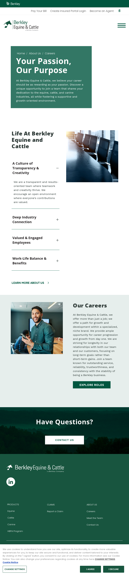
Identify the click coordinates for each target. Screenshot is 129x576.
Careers (91, 511)
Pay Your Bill (39, 11)
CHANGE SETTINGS (105, 560)
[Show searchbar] (119, 11)
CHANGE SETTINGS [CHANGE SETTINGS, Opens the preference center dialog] (15, 570)
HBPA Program (15, 531)
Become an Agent (102, 11)
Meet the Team (95, 518)
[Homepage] (21, 25)
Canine (11, 524)
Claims (51, 504)
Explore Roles (91, 385)
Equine (11, 511)
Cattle (10, 517)
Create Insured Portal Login (68, 11)
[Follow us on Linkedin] (10, 481)
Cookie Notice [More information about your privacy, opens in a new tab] (10, 563)
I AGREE (90, 570)
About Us (35, 53)
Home (21, 53)
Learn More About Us (28, 282)
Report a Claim (55, 511)
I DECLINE (114, 570)
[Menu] (122, 25)
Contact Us (64, 440)
